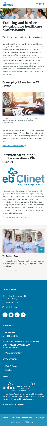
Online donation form (13, 353)
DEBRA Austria (11, 366)
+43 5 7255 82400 (13, 303)
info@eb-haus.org (13, 307)
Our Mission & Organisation (16, 404)
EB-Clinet (9, 370)
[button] (40, 4)
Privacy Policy (27, 418)
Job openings (39, 418)
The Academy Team (10, 256)
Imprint (5, 418)
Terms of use (15, 418)
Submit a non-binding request (13, 145)
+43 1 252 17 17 (12, 336)
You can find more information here (15, 217)
